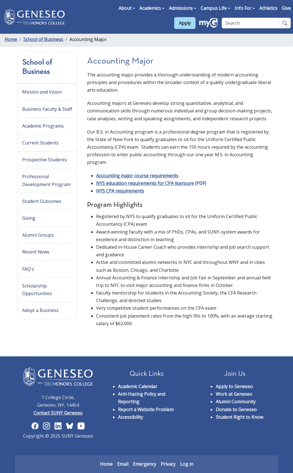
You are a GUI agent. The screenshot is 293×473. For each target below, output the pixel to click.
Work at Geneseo (234, 394)
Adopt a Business (40, 310)
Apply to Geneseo (234, 386)
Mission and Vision (42, 92)
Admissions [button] (181, 8)
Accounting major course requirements (137, 176)
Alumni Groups (38, 235)
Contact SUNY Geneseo (58, 413)
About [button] (125, 8)
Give (286, 8)
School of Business (43, 39)
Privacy (168, 464)
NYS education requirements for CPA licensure (145, 183)
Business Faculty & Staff (47, 109)
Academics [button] (150, 8)
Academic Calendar (137, 386)
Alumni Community (236, 402)
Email (122, 464)
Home (10, 39)
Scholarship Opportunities (37, 290)
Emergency (144, 464)
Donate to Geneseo (236, 409)
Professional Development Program (46, 180)
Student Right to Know (239, 417)
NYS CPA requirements (120, 191)
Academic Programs (43, 126)
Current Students (40, 143)
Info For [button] (243, 8)
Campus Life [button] (214, 8)
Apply (185, 23)
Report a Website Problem (146, 409)
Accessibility (130, 417)
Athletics (268, 8)
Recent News (35, 252)
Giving (28, 218)
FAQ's (28, 269)
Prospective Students (44, 160)
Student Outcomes (41, 201)
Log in (186, 464)
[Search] (250, 23)
